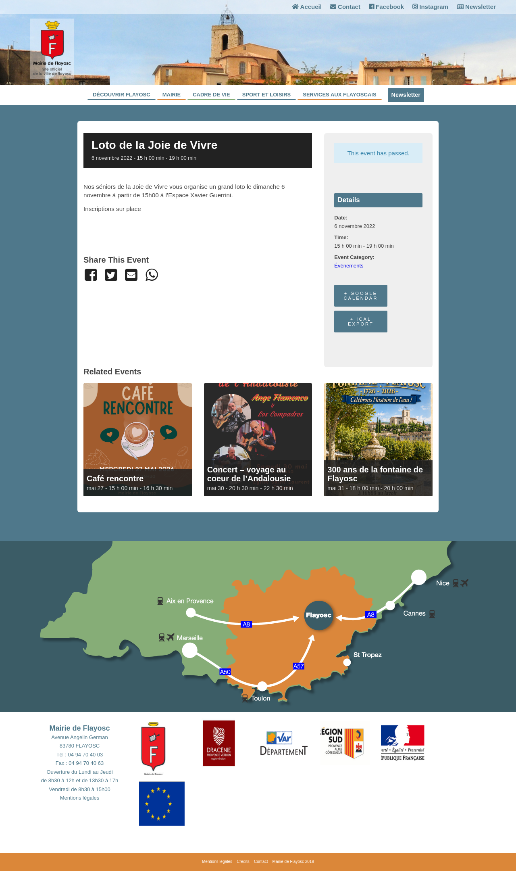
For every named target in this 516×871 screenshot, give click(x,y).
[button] (169, 746)
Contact (345, 6)
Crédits (243, 861)
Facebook (386, 6)
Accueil (307, 6)
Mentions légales (80, 798)
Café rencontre (115, 478)
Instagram (430, 6)
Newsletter (476, 6)
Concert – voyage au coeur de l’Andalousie (249, 474)
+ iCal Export (361, 321)
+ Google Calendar (360, 296)
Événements (348, 266)
